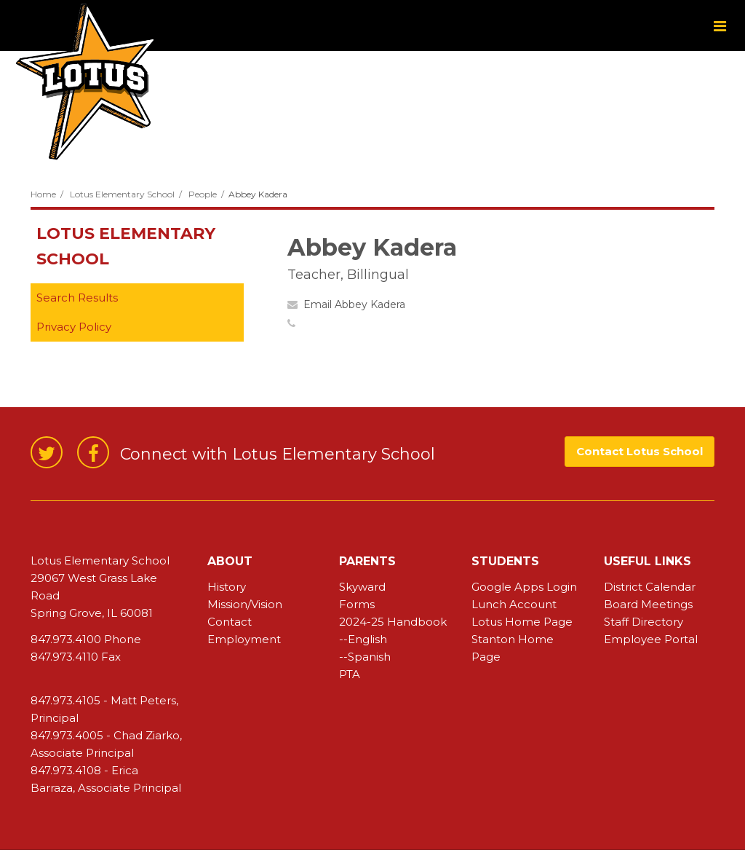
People (202, 194)
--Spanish (365, 657)
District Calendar (650, 587)
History (226, 587)
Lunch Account (514, 604)
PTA (349, 674)
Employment (244, 639)
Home (43, 194)
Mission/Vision (244, 604)
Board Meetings (648, 604)
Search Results (77, 297)
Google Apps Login (524, 587)
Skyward (362, 587)
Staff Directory (643, 622)
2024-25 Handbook (393, 622)
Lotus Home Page (522, 622)
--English (363, 639)
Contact (229, 622)
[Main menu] (719, 25)
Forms (357, 604)
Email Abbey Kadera (354, 304)
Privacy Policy (73, 327)
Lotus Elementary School (122, 194)
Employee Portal (651, 639)
